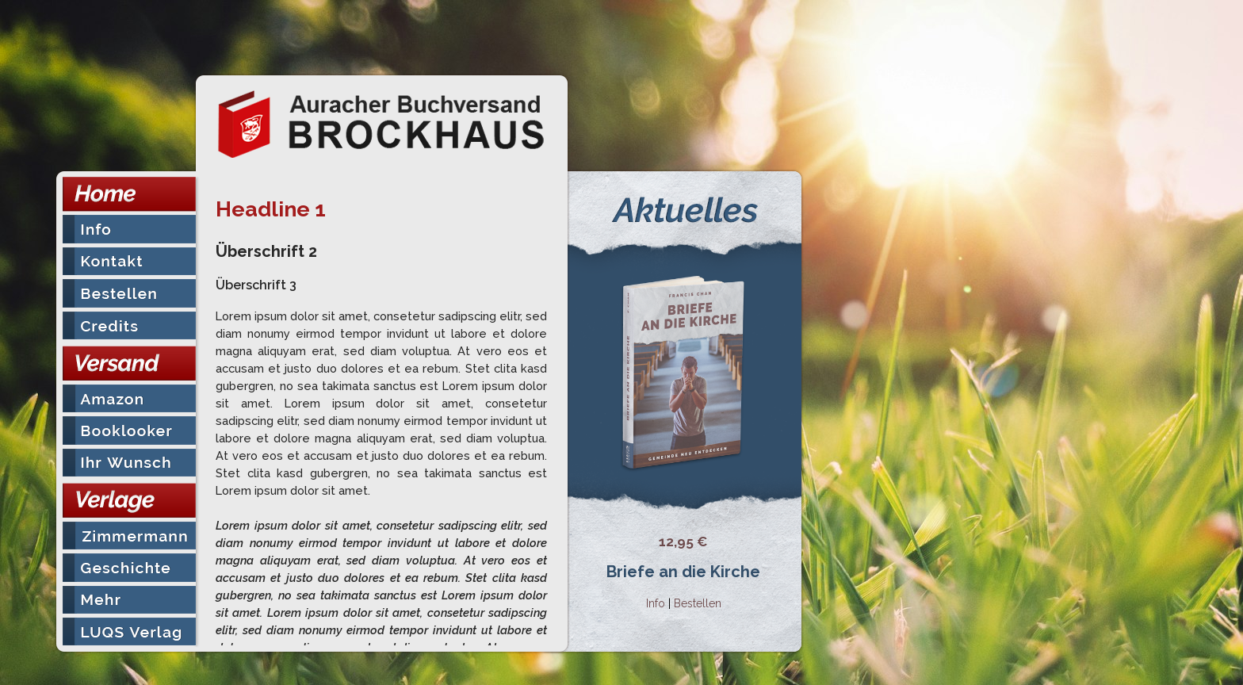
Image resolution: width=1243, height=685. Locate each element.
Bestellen (697, 603)
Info (655, 603)
